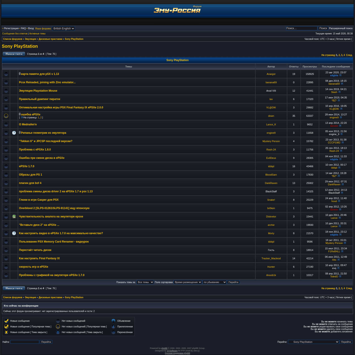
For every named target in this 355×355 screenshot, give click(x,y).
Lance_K (271, 124)
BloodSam (271, 174)
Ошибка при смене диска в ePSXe (42, 158)
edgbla (334, 75)
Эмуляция (30, 39)
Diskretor (271, 216)
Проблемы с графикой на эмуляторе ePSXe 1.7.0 (51, 275)
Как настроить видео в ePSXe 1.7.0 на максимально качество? (61, 233)
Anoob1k (271, 275)
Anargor (271, 74)
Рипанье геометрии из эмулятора (43, 132)
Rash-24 (271, 149)
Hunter (271, 266)
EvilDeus (271, 158)
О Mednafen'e (28, 124)
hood (334, 201)
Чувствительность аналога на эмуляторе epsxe (51, 216)
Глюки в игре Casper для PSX (39, 199)
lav (271, 99)
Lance (334, 218)
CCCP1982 (334, 142)
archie (271, 225)
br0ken (271, 208)
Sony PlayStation (74, 39)
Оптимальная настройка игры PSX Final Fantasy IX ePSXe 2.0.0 (61, 107)
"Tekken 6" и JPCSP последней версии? (45, 141)
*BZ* (334, 100)
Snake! (271, 199)
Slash (334, 92)
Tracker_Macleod (271, 258)
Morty (271, 233)
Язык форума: (43, 28)
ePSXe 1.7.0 (26, 166)
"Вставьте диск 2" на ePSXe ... (39, 224)
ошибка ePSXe (31, 114)
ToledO (334, 276)
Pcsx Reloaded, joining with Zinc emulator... (47, 82)
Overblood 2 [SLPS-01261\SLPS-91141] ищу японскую (54, 208)
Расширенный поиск (341, 28)
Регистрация (11, 28)
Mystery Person (271, 141)
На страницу (328, 55)
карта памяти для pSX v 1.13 (40, 74)
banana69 (271, 82)
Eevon (334, 125)
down (271, 115)
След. (349, 55)
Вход (31, 28)
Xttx (334, 259)
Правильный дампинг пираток (39, 99)
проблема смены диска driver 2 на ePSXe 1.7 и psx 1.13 (56, 191)
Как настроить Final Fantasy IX (39, 258)
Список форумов (12, 39)
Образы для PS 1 (30, 174)
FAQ (23, 28)
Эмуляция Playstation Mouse (38, 90)
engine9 (334, 117)
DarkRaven (271, 183)
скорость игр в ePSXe (33, 266)
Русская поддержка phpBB (177, 353)
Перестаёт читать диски (35, 250)
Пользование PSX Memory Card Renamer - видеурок (54, 241)
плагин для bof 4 (30, 183)
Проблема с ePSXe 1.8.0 (35, 149)
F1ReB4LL (334, 251)
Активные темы (37, 33)
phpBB (164, 348)
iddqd (271, 166)
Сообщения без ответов (14, 33)
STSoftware (172, 351)
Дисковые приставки (50, 39)
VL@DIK (271, 107)
